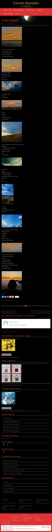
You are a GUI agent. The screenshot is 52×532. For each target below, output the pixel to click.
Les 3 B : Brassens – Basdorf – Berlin (40, 312)
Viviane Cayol (14, 23)
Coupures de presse (27, 518)
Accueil (5, 10)
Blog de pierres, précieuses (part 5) (11, 427)
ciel (4, 300)
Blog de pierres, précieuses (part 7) (11, 421)
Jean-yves (5, 460)
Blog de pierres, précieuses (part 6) (11, 424)
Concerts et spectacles (18, 10)
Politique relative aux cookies (7, 529)
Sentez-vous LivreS (16, 520)
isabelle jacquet (13, 321)
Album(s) (38, 518)
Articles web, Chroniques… (28, 517)
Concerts (14, 518)
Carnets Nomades (26, 3)
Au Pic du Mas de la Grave (9, 312)
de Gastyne (6, 463)
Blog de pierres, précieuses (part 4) (11, 430)
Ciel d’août (15, 466)
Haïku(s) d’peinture (39, 520)
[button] (26, 292)
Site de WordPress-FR (8, 491)
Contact (17, 13)
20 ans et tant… (6, 418)
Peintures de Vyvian (9, 13)
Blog (10, 10)
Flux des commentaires (8, 488)
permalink (9, 300)
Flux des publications (8, 485)
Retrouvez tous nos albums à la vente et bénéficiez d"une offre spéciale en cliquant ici (21, 410)
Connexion (5, 481)
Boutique (39, 10)
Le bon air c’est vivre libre (15, 473)
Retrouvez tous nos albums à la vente (10, 357)
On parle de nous (30, 10)
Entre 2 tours (26, 520)
